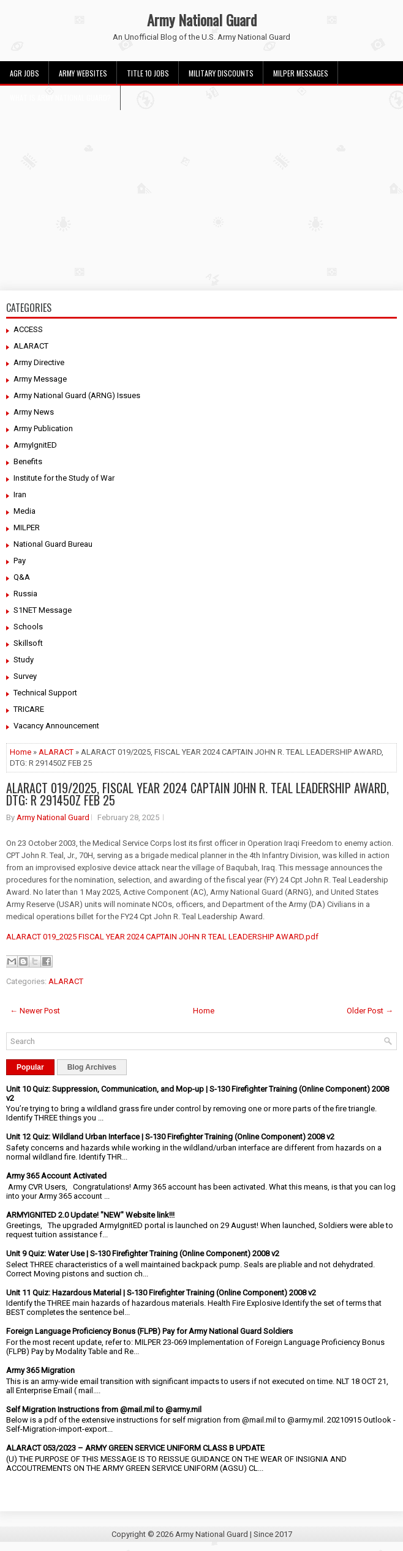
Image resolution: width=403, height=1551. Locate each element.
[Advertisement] (201, 195)
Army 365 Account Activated (56, 1175)
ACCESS (28, 329)
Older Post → (370, 1010)
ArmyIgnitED (35, 445)
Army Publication (43, 428)
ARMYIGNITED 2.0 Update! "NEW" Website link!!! (90, 1215)
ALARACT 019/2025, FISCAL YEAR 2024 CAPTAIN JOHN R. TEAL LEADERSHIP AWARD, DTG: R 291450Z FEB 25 (197, 794)
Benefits (27, 461)
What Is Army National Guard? (60, 97)
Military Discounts (221, 73)
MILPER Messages (300, 73)
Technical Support (45, 692)
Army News (33, 411)
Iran (19, 494)
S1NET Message (42, 610)
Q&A (21, 577)
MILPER (26, 527)
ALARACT (30, 345)
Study (23, 659)
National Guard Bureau (52, 544)
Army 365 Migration (40, 1370)
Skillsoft (28, 643)
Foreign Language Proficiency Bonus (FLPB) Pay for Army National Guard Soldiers (149, 1331)
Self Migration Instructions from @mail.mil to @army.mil (104, 1409)
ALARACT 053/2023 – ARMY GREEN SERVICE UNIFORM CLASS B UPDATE (135, 1448)
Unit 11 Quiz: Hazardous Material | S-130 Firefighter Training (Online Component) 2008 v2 (161, 1292)
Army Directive (38, 362)
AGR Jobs (24, 73)
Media (24, 511)
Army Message (40, 378)
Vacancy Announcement (56, 725)
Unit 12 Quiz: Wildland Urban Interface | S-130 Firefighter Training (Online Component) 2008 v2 (170, 1136)
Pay (19, 560)
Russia (25, 593)
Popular (30, 1067)
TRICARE (28, 709)
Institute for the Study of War (64, 478)
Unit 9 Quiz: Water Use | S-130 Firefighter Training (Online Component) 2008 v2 (142, 1253)
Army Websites (83, 73)
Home (20, 752)
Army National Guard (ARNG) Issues (76, 395)
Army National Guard (202, 20)
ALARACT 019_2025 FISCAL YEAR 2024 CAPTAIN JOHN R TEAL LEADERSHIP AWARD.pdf (162, 936)
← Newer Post (35, 1010)
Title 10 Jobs (148, 73)
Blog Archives (91, 1067)
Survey (25, 676)
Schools (28, 626)
